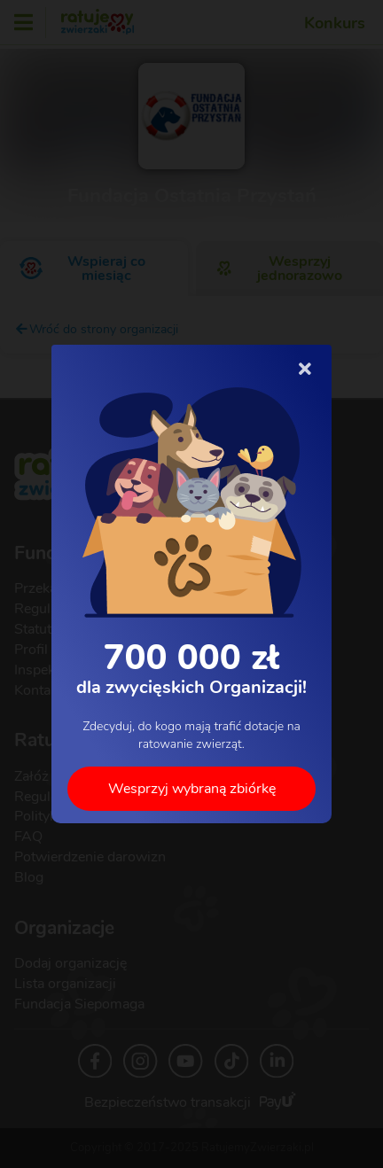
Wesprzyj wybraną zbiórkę (192, 788)
